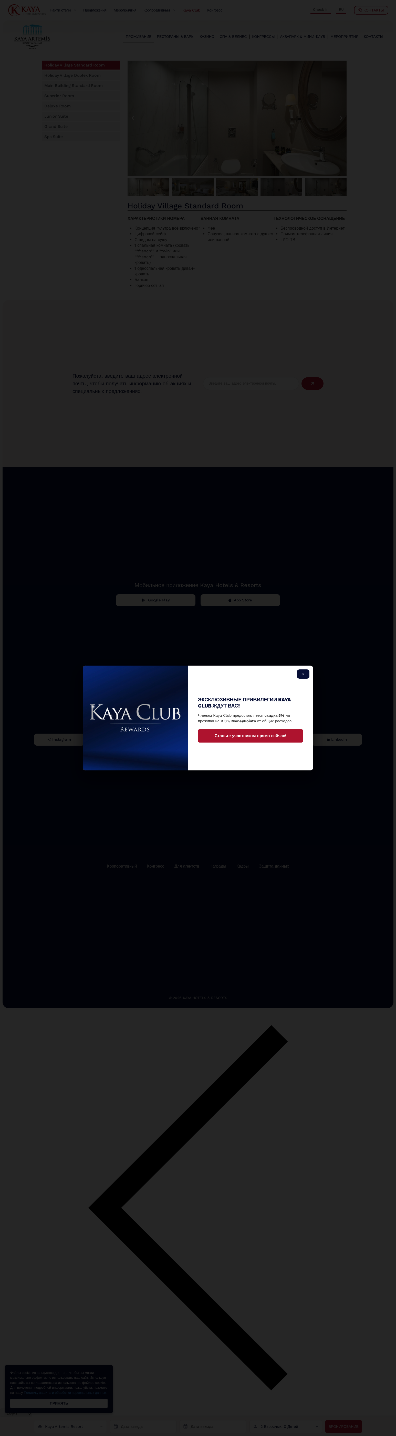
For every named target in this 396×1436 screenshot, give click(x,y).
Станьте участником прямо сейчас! (250, 735)
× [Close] (303, 674)
